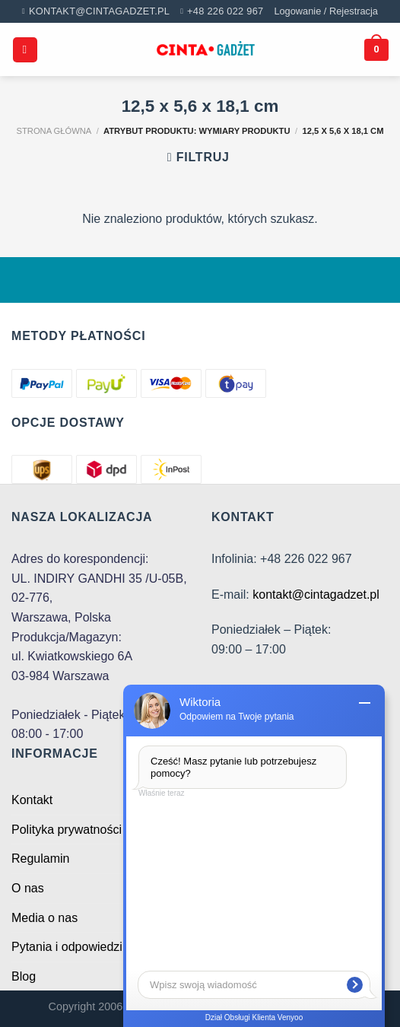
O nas (27, 888)
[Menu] (25, 49)
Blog (23, 976)
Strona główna (54, 130)
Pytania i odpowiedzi (66, 946)
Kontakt (31, 799)
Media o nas (44, 917)
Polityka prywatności (66, 829)
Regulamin (40, 858)
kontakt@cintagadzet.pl (315, 594)
